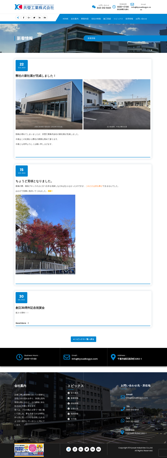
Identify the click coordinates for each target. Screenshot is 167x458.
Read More (21, 323)
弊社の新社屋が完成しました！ (36, 76)
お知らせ (74, 408)
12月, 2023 (21, 65)
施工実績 (107, 18)
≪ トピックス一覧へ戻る (83, 339)
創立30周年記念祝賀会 (30, 308)
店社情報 (74, 403)
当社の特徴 (96, 18)
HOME (65, 18)
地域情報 (74, 413)
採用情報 (129, 18)
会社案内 (74, 18)
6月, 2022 (21, 297)
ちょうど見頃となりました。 (35, 181)
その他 (76, 419)
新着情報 (74, 398)
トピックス (118, 18)
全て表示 (74, 393)
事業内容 (85, 18)
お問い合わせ (141, 18)
